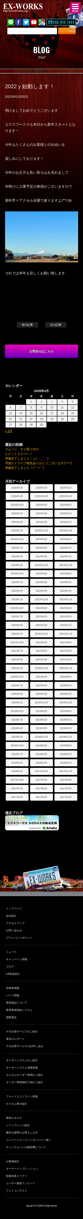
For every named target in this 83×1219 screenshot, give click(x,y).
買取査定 (11, 1017)
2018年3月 (41, 762)
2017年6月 (41, 788)
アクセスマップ (15, 923)
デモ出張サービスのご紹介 (22, 1031)
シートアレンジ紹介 (18, 1125)
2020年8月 (66, 676)
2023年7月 (17, 582)
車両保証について (16, 1002)
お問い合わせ (14, 930)
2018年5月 (66, 754)
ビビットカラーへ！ (19, 454)
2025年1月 (17, 530)
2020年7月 (17, 685)
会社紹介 (11, 915)
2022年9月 (41, 608)
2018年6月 (41, 754)
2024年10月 (17, 539)
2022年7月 (17, 616)
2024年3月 (41, 556)
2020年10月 (17, 676)
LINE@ (10, 22)
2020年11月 (65, 668)
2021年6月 (41, 650)
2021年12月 (41, 633)
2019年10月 (17, 711)
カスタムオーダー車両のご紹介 (24, 1075)
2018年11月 (65, 736)
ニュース (11, 952)
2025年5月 (66, 513)
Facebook (18, 22)
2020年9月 (41, 676)
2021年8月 (66, 642)
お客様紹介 (12, 1161)
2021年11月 (65, 633)
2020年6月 (41, 685)
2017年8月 (66, 779)
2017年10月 (17, 779)
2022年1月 (17, 633)
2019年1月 (17, 736)
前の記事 (27, 324)
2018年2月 (66, 762)
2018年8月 (66, 745)
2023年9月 (41, 573)
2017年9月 (41, 779)
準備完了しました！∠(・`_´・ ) (26, 458)
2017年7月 (17, 788)
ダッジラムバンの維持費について (26, 1147)
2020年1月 (17, 702)
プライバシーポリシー (19, 937)
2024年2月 (66, 556)
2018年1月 (17, 771)
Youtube (34, 22)
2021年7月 (17, 650)
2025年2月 (66, 522)
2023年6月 (41, 582)
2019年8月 (66, 711)
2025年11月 (65, 496)
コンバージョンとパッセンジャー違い (28, 1139)
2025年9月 (41, 504)
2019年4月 (17, 728)
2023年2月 (66, 590)
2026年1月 (17, 496)
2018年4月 (17, 762)
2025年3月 (41, 522)
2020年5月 (66, 685)
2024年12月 (41, 530)
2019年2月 (66, 728)
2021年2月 (66, 659)
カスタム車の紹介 (16, 1103)
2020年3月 (41, 693)
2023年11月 (65, 565)
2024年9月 (41, 539)
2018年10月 (17, 745)
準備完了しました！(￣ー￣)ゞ (26, 468)
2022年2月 (66, 625)
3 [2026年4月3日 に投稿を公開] (52, 401)
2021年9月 (41, 642)
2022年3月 (41, 625)
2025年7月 (17, 513)
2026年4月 (17, 487)
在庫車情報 (12, 988)
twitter (26, 22)
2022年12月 (41, 599)
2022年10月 (17, 608)
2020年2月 (66, 693)
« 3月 (8, 431)
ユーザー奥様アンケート (20, 1183)
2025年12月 (41, 496)
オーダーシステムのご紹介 (22, 1060)
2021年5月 (66, 650)
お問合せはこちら (41, 351)
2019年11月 (65, 702)
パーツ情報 (12, 995)
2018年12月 (41, 736)
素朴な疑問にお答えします (22, 1132)
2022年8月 (66, 608)
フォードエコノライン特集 (22, 1096)
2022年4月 (17, 625)
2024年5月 (66, 547)
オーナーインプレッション (22, 1168)
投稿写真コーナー (16, 1176)
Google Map (41, 22)
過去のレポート (15, 1038)
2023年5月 (66, 582)
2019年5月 (66, 719)
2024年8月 (66, 539)
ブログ (10, 966)
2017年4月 (17, 797)
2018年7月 (17, 754)
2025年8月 (66, 504)
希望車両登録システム (19, 1010)
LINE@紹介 (13, 973)
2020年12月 (41, 668)
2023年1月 (17, 599)
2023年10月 (17, 573)
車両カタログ (14, 1118)
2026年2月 (66, 487)
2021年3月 (41, 659)
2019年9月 (41, 711)
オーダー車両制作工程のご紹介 (24, 1082)
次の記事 (56, 324)
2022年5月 (66, 616)
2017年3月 (41, 797)
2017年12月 (41, 771)
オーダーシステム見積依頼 (22, 1067)
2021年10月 (17, 642)
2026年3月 (41, 487)
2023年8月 (66, 573)
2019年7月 (17, 719)
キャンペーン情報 (16, 959)
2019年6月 (41, 719)
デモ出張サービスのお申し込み (24, 1046)
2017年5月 (66, 788)
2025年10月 (17, 504)
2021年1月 (17, 668)
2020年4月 (17, 693)
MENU (75, 7)
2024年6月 (41, 547)
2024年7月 (17, 547)
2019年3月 (41, 728)
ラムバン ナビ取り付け (22, 449)
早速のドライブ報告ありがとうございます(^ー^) (38, 463)
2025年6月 (41, 513)
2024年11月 (65, 530)
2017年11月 (65, 771)
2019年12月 (41, 702)
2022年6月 (41, 616)
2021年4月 (17, 659)
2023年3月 (41, 590)
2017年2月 (66, 797)
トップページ (14, 908)
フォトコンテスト (16, 1190)
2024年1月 (17, 565)
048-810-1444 (63, 22)
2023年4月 (17, 590)
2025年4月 (17, 522)
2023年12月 (41, 565)
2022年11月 (65, 599)
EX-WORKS (30, 7)
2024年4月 (17, 556)
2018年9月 (41, 745)
